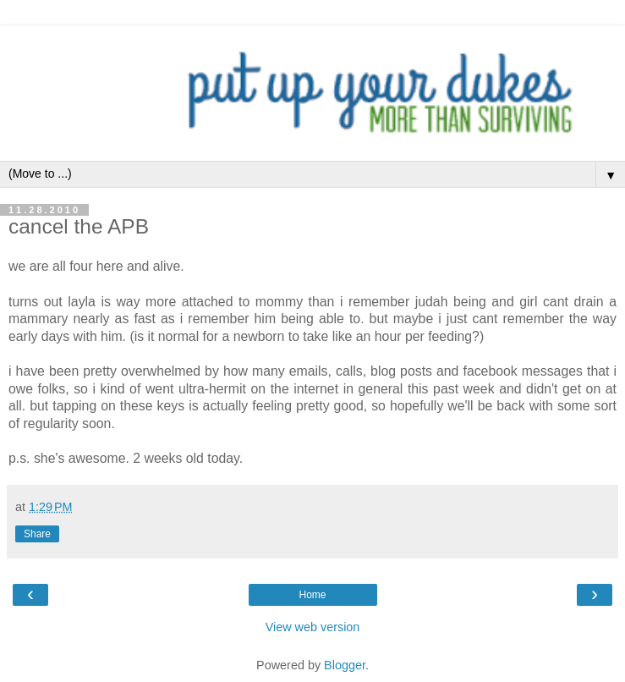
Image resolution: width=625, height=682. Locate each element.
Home (312, 595)
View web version (313, 627)
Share (37, 534)
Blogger (344, 665)
